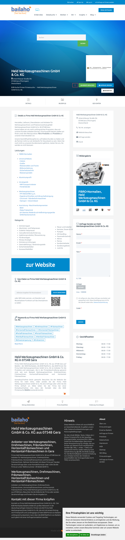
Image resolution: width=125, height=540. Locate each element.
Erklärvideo (38, 15)
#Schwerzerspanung (23, 340)
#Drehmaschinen (41, 326)
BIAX (21, 208)
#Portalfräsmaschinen (24, 333)
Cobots (22, 161)
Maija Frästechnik (26, 210)
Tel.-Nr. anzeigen (84, 127)
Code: (78, 308)
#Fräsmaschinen (56, 326)
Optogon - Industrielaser (29, 201)
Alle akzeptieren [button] (72, 535)
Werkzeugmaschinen (27, 191)
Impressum (103, 443)
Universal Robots (25, 159)
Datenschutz (104, 440)
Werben (64, 15)
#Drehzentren (39, 340)
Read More (19, 344)
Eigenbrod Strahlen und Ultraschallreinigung (36, 196)
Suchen (70, 2)
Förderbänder (25, 187)
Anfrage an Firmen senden (104, 2)
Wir (73, 15)
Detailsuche (51, 15)
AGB (101, 446)
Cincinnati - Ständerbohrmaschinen (33, 198)
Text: (78, 252)
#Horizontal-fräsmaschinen (48, 330)
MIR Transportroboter (28, 184)
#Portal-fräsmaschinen (43, 333)
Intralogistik (23, 182)
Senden (80, 322)
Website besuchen (87, 85)
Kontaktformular (38, 464)
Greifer (22, 163)
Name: (79, 234)
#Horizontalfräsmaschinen (26, 330)
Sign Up (80, 2)
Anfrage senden (105, 85)
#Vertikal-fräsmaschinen (45, 337)
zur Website (40, 265)
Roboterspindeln (26, 173)
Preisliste (102, 437)
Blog (93, 15)
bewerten (107, 90)
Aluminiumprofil (25, 177)
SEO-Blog (102, 453)
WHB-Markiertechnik (27, 215)
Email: (79, 243)
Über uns (102, 423)
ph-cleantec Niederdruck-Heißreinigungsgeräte (37, 212)
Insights (83, 15)
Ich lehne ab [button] (84, 535)
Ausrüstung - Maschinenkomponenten (33, 205)
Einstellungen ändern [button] (98, 535)
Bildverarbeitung (26, 168)
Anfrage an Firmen (106, 433)
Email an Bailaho (105, 430)
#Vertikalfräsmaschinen (25, 337)
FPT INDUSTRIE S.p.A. (28, 194)
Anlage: (79, 284)
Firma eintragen (106, 10)
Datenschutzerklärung (101, 302)
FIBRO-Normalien (25, 154)
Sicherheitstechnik (27, 170)
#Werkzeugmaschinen (24, 326)
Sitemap (102, 450)
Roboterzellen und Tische (29, 166)
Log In (89, 2)
